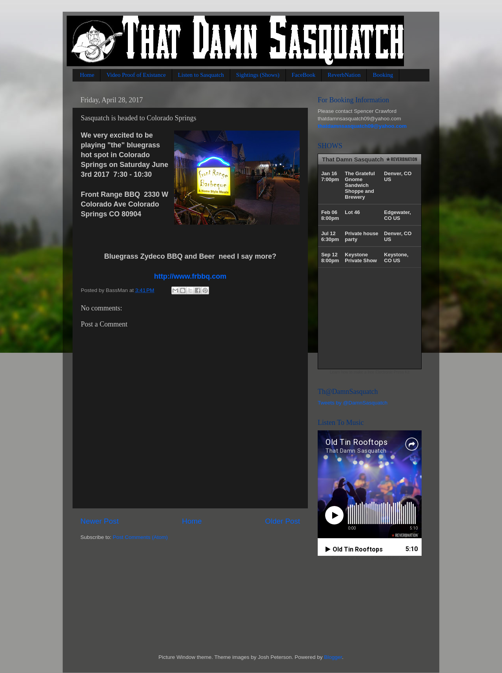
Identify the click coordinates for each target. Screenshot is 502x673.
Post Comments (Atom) (140, 537)
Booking (383, 75)
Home (87, 75)
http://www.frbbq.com (190, 276)
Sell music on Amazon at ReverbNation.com (369, 558)
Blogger (333, 657)
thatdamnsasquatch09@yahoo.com (362, 126)
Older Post (282, 521)
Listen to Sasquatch (201, 75)
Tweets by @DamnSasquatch (352, 403)
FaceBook (304, 75)
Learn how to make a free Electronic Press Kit (369, 372)
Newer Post (99, 521)
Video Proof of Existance (136, 75)
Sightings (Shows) (257, 75)
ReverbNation (343, 75)
